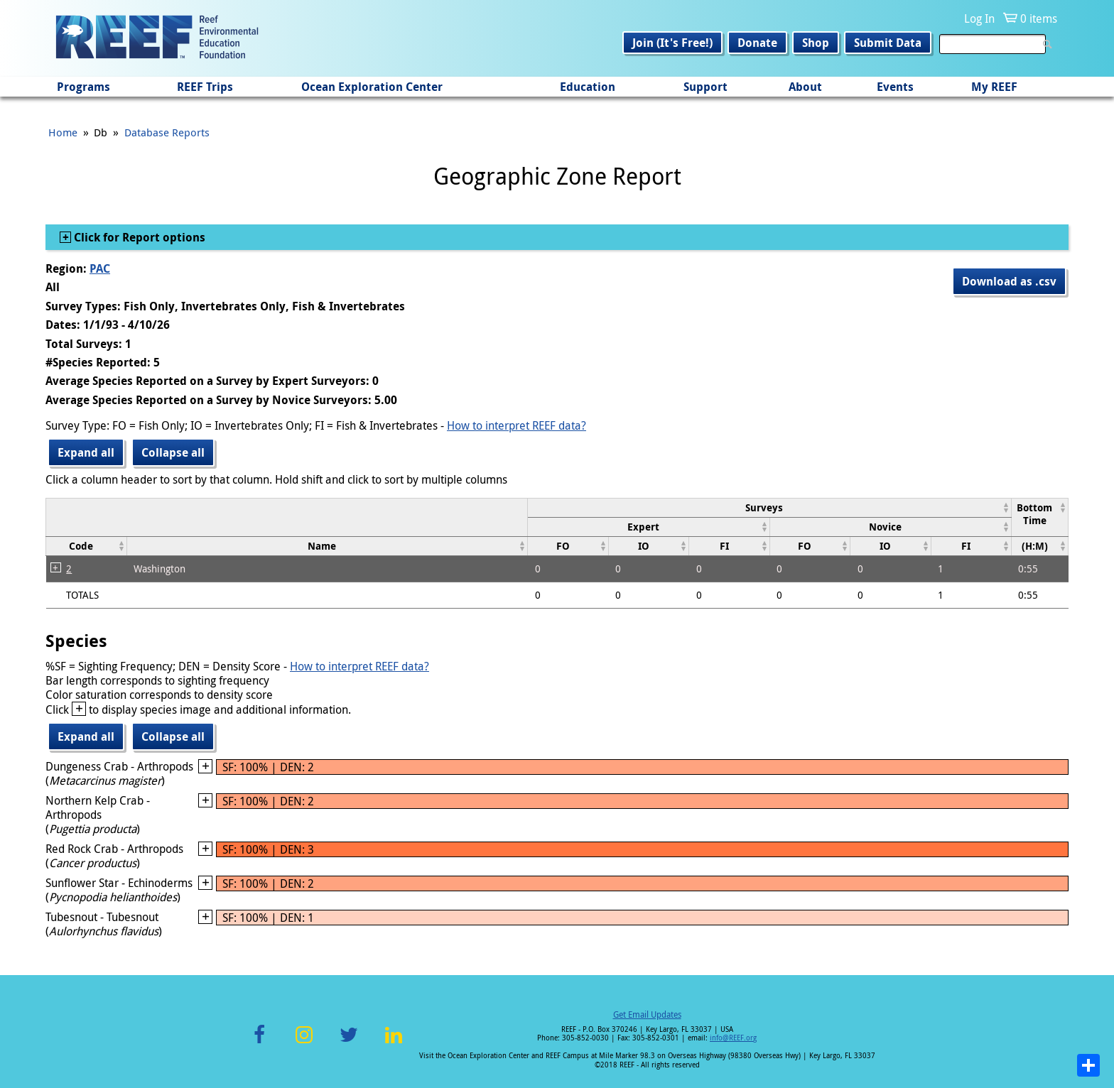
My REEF (994, 86)
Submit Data (887, 42)
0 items (1038, 18)
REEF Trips (205, 86)
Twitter (349, 1043)
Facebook (259, 1043)
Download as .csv (1009, 281)
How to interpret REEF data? (516, 425)
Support (705, 86)
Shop (815, 42)
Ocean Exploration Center (372, 86)
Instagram (304, 1043)
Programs (83, 86)
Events (895, 86)
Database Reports (167, 132)
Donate (757, 42)
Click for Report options (138, 237)
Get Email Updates (647, 1014)
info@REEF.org (733, 1038)
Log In (979, 18)
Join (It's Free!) (672, 42)
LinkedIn (393, 1043)
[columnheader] (770, 507)
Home (62, 132)
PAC (100, 268)
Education (587, 86)
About (805, 86)
